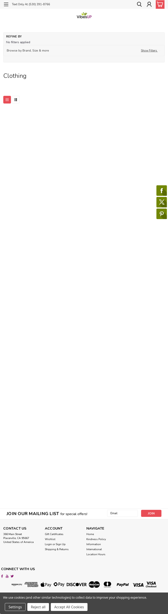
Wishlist (50, 539)
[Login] (149, 4)
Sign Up (61, 544)
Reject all (38, 607)
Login (48, 544)
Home (90, 534)
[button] (84, 50)
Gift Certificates (54, 534)
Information (93, 544)
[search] (139, 4)
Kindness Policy (96, 539)
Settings (15, 607)
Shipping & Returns (57, 549)
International (94, 549)
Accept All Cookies (69, 607)
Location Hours (95, 554)
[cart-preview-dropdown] (159, 4)
